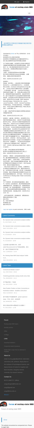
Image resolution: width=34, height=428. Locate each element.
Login (17, 2)
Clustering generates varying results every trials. (16, 276)
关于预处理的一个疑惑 (9, 282)
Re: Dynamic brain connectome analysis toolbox (16, 220)
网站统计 (6, 394)
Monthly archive (8, 327)
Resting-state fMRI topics (11, 324)
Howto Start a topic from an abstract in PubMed (15, 350)
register (10, 209)
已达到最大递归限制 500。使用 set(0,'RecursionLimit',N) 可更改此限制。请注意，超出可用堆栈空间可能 (16, 247)
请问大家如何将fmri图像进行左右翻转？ (14, 305)
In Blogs (6, 334)
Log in (5, 209)
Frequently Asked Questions (12, 346)
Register (27, 2)
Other (5, 331)
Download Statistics (9, 342)
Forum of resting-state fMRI (11, 409)
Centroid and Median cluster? (11, 269)
